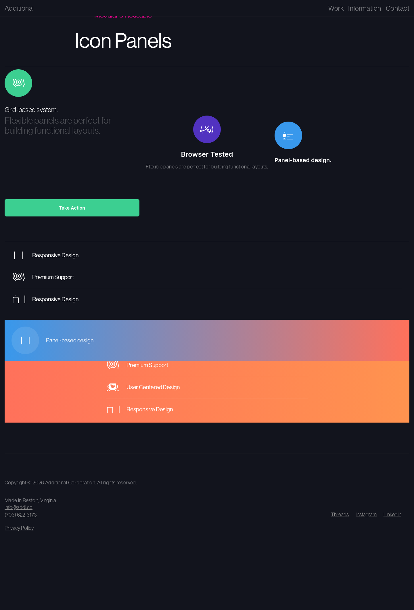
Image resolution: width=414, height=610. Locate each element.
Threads (340, 514)
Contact (397, 8)
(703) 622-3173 (21, 514)
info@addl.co (18, 507)
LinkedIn (392, 514)
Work (336, 8)
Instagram (366, 514)
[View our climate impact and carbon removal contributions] (62, 466)
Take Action (72, 208)
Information (364, 8)
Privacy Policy (19, 528)
